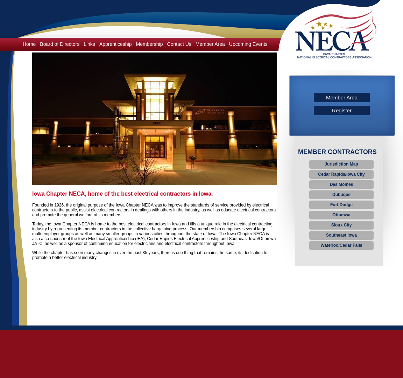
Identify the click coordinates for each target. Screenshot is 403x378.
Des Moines (341, 184)
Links (89, 44)
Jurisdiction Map (341, 164)
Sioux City (341, 225)
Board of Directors (59, 44)
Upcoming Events (248, 44)
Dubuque (341, 194)
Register (342, 110)
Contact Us (179, 44)
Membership (149, 44)
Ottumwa (341, 214)
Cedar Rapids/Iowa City (341, 174)
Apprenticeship (115, 44)
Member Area (210, 44)
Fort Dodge (341, 204)
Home (29, 44)
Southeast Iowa (341, 235)
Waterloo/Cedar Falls (341, 245)
